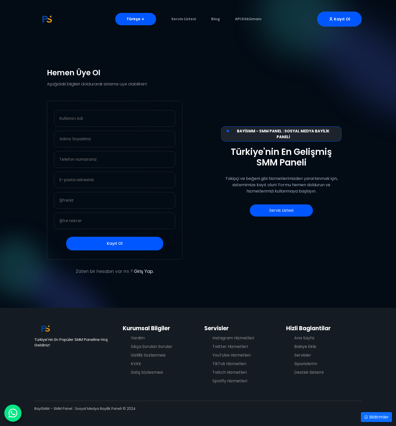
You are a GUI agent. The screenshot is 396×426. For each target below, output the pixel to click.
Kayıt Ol (114, 243)
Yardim (138, 338)
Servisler (216, 328)
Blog (215, 18)
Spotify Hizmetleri (229, 381)
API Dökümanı (248, 18)
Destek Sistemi (309, 372)
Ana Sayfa (304, 338)
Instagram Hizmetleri (233, 338)
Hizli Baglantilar (308, 328)
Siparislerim (305, 364)
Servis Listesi (183, 18)
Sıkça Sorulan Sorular (151, 346)
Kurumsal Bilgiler (146, 328)
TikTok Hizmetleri (229, 364)
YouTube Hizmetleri (231, 355)
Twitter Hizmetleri (230, 346)
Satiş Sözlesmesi (147, 372)
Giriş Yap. (144, 271)
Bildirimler (376, 417)
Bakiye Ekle (305, 346)
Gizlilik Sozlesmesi (148, 355)
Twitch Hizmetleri (229, 372)
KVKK (136, 364)
